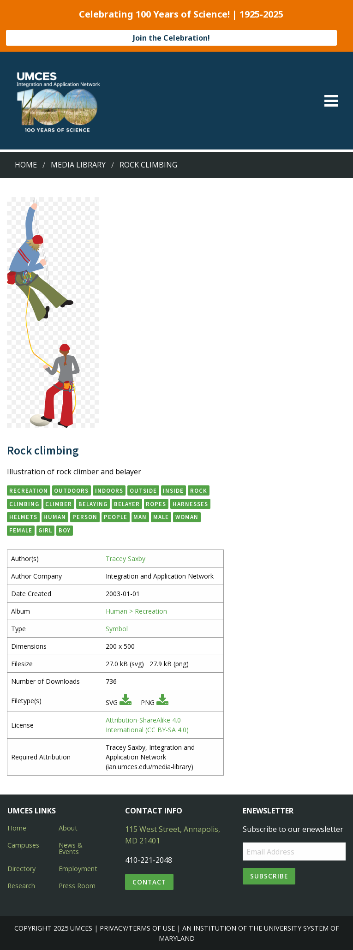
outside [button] (143, 490)
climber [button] (58, 504)
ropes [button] (156, 504)
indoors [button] (109, 490)
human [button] (54, 516)
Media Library (78, 165)
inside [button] (173, 490)
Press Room (77, 885)
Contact (149, 882)
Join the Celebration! (171, 38)
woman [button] (186, 516)
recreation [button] (28, 490)
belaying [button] (93, 504)
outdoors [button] (71, 490)
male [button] (161, 516)
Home (26, 165)
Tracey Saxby (125, 558)
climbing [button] (24, 504)
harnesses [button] (190, 504)
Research (21, 885)
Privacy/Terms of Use (137, 928)
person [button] (84, 516)
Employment (78, 868)
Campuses (23, 845)
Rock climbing (148, 165)
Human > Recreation (136, 611)
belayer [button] (127, 504)
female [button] (20, 530)
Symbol (117, 628)
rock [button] (198, 490)
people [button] (115, 516)
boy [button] (65, 530)
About (68, 828)
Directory (21, 868)
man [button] (140, 516)
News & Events (71, 848)
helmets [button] (23, 516)
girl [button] (45, 530)
